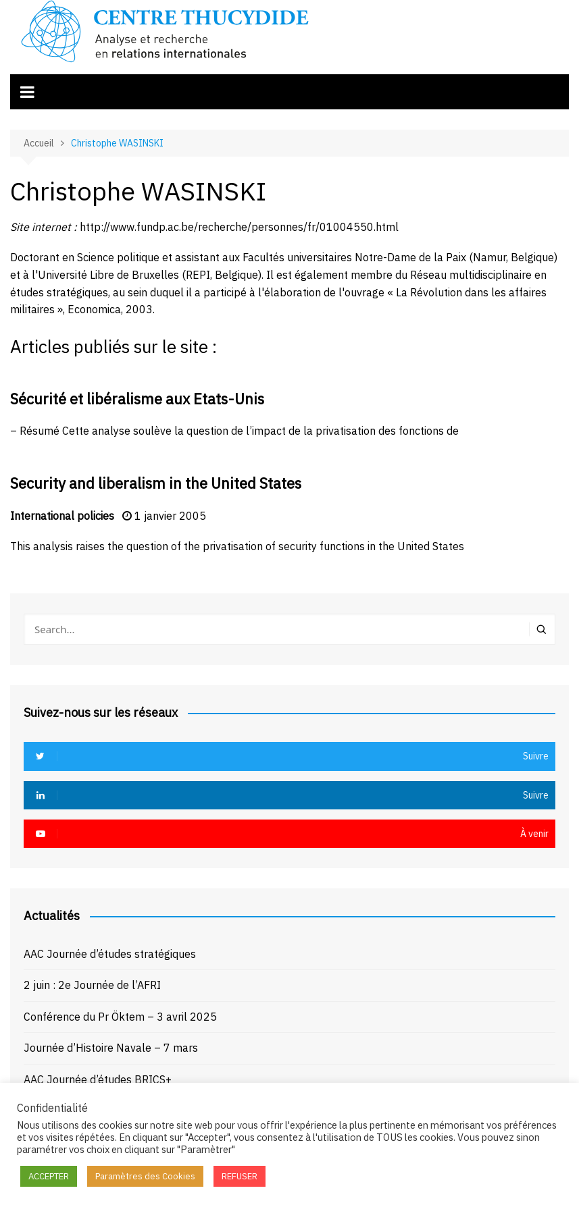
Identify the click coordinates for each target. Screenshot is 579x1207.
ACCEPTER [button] (48, 1176)
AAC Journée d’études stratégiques (110, 954)
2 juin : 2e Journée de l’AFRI (92, 985)
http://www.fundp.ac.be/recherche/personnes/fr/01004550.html (239, 227)
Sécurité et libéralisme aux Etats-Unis (137, 398)
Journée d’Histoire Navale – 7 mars (111, 1047)
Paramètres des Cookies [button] (145, 1176)
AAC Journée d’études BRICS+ (98, 1079)
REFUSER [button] (239, 1176)
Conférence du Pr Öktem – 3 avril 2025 (120, 1016)
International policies (62, 515)
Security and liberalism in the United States (155, 483)
